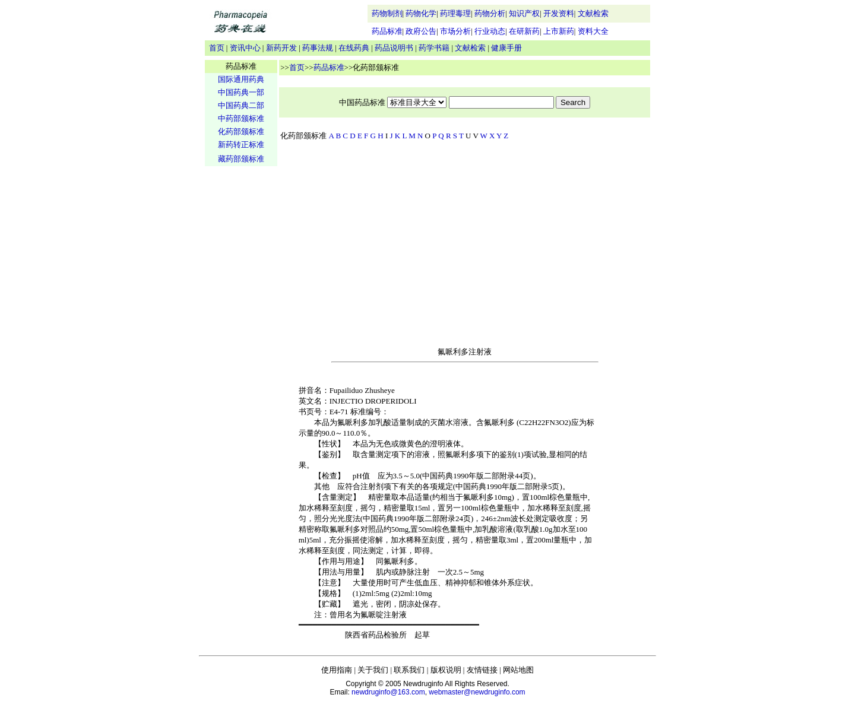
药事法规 (317, 47)
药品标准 (387, 31)
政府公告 (421, 31)
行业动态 (489, 31)
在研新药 (524, 31)
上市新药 (558, 31)
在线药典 (353, 47)
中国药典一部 (241, 92)
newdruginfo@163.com (388, 692)
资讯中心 (245, 47)
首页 (216, 47)
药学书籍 (434, 47)
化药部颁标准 (241, 131)
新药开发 (281, 47)
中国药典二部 (241, 105)
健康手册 (506, 47)
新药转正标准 (241, 144)
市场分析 (455, 31)
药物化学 (421, 13)
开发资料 (558, 13)
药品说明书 (394, 47)
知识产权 (524, 13)
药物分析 (489, 13)
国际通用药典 (241, 79)
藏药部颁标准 (241, 158)
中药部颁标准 (241, 118)
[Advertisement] (241, 354)
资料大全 (593, 31)
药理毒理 (455, 13)
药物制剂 (387, 13)
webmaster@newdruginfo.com (477, 692)
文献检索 (593, 13)
